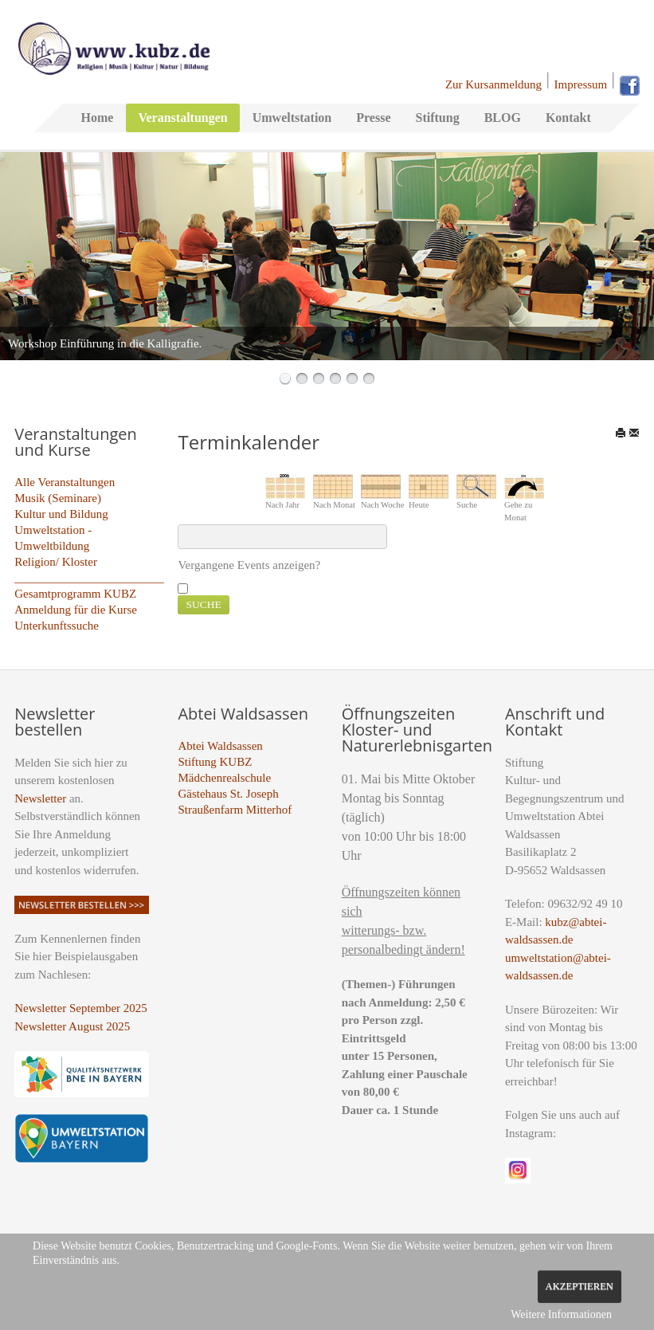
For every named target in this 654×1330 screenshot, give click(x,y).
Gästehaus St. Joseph (228, 793)
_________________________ (89, 577)
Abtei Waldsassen (220, 746)
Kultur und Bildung (61, 514)
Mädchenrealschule (224, 777)
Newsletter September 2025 (80, 1008)
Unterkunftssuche (56, 625)
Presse (373, 117)
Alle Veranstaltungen (64, 482)
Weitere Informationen (561, 1314)
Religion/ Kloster (55, 561)
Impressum (581, 84)
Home (97, 117)
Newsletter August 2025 (72, 1026)
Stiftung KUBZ (215, 761)
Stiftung (438, 117)
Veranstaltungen (182, 117)
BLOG (502, 117)
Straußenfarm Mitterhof (235, 809)
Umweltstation (292, 117)
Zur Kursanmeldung (493, 84)
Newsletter (40, 798)
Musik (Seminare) (57, 498)
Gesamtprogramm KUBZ (75, 593)
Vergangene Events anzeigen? (249, 565)
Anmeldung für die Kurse (75, 609)
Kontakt (568, 117)
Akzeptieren (579, 1286)
